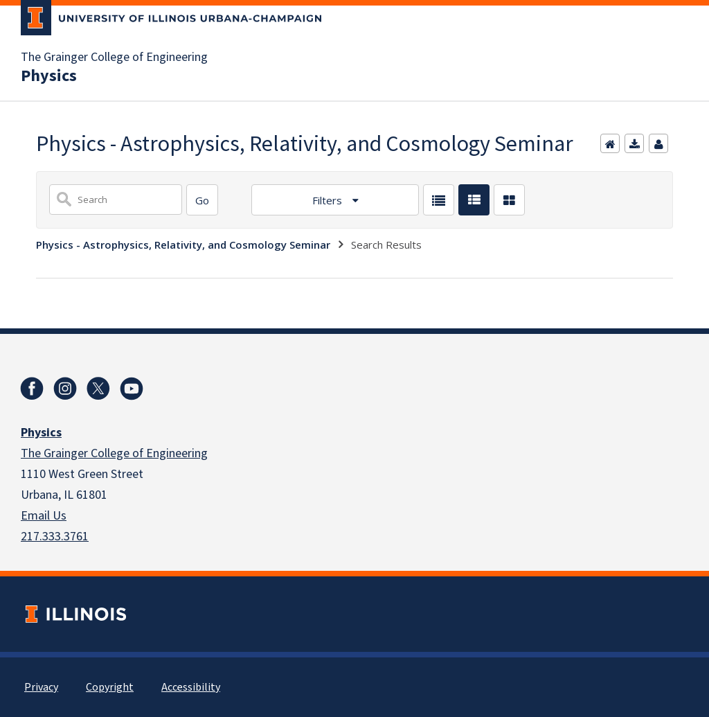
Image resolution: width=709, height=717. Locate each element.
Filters (328, 200)
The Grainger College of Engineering (114, 57)
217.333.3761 (55, 536)
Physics (49, 76)
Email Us (43, 515)
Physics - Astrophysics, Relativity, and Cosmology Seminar (183, 244)
